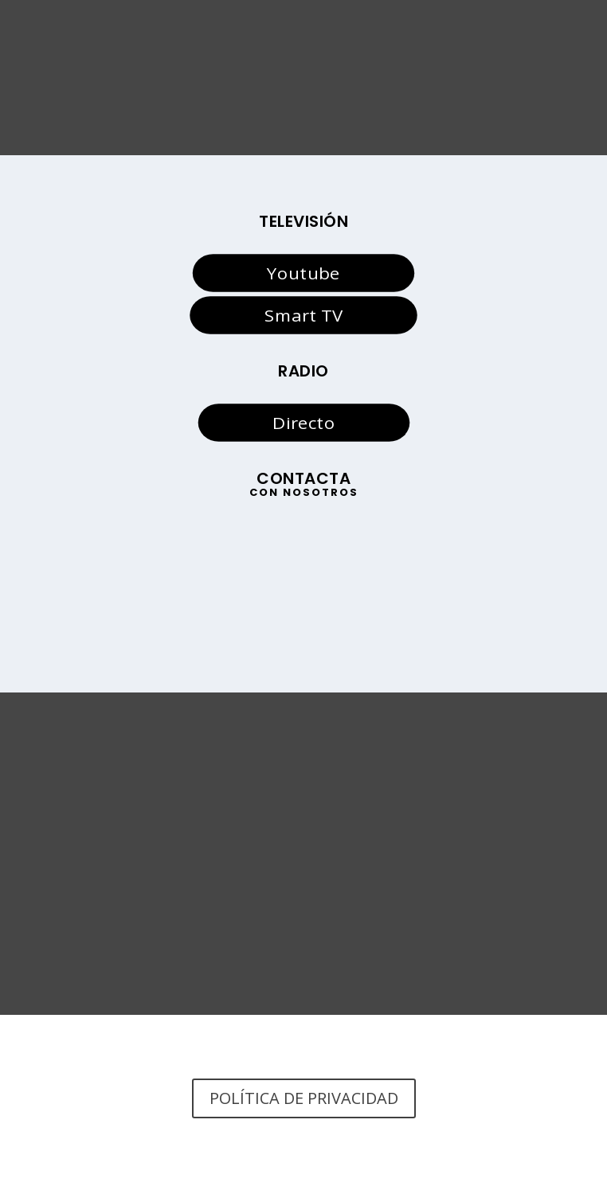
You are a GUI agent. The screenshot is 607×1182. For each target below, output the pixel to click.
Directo (303, 423)
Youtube (303, 273)
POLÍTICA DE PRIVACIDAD (304, 1098)
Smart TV (303, 314)
